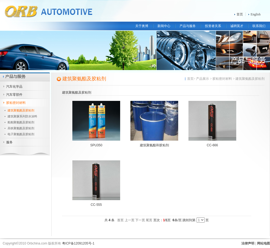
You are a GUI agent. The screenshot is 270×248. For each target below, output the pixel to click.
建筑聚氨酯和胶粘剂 (154, 145)
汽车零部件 (14, 95)
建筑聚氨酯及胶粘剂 (21, 110)
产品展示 (202, 79)
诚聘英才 (236, 26)
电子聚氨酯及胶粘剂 (21, 134)
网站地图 (263, 243)
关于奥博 (141, 26)
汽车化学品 (14, 86)
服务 (9, 142)
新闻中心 (163, 26)
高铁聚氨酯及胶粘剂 (21, 128)
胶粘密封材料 (16, 103)
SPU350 (96, 145)
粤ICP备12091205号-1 (78, 243)
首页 (240, 14)
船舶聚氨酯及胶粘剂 (21, 122)
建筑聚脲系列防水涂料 (22, 116)
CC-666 (212, 145)
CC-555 (96, 205)
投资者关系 (213, 26)
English (256, 14)
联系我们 (258, 26)
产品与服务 (188, 26)
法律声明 (247, 243)
